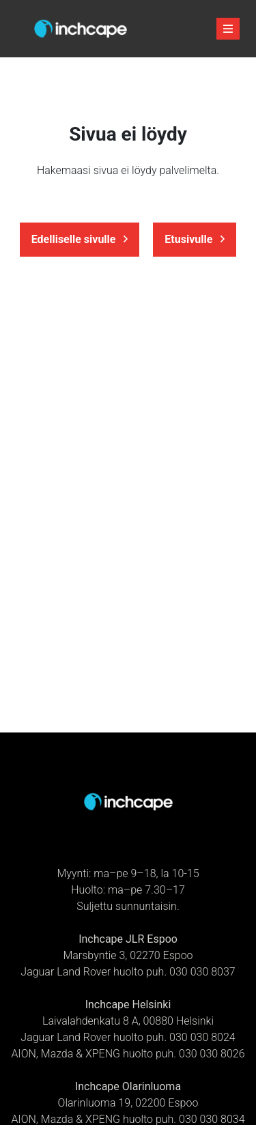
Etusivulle (195, 239)
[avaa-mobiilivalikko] (228, 29)
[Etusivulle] (80, 29)
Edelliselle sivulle (79, 239)
